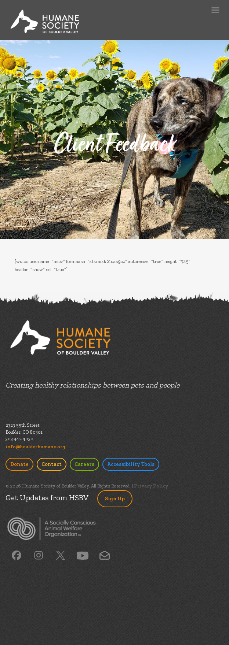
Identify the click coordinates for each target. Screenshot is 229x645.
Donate (19, 464)
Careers (84, 464)
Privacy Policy (151, 486)
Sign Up (115, 499)
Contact (51, 464)
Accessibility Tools (131, 464)
